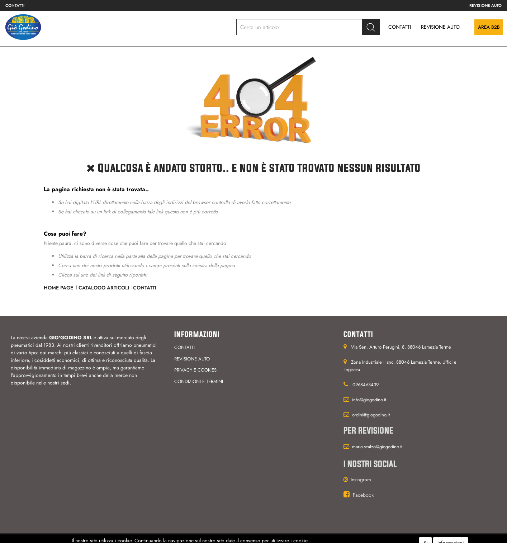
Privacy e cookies (195, 370)
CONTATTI (399, 26)
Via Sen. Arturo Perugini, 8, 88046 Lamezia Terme (401, 347)
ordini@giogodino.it (371, 414)
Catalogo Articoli (104, 287)
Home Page (59, 287)
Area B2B (489, 27)
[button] (371, 27)
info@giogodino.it (369, 399)
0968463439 (365, 384)
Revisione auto (485, 5)
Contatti (14, 5)
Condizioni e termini (198, 381)
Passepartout (265, 538)
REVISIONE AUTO (440, 26)
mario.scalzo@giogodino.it (377, 446)
